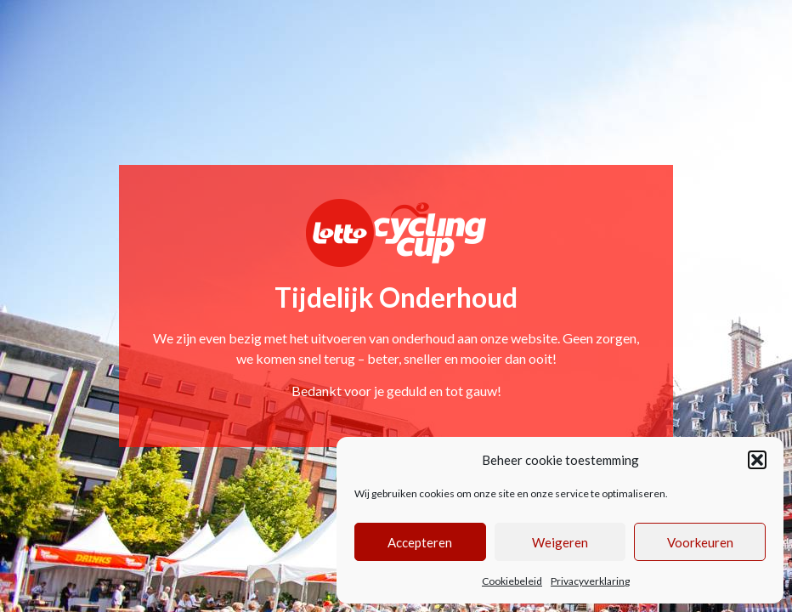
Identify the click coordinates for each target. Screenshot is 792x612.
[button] (757, 459)
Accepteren (420, 542)
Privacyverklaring (590, 581)
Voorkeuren (700, 542)
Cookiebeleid (512, 581)
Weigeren (560, 542)
